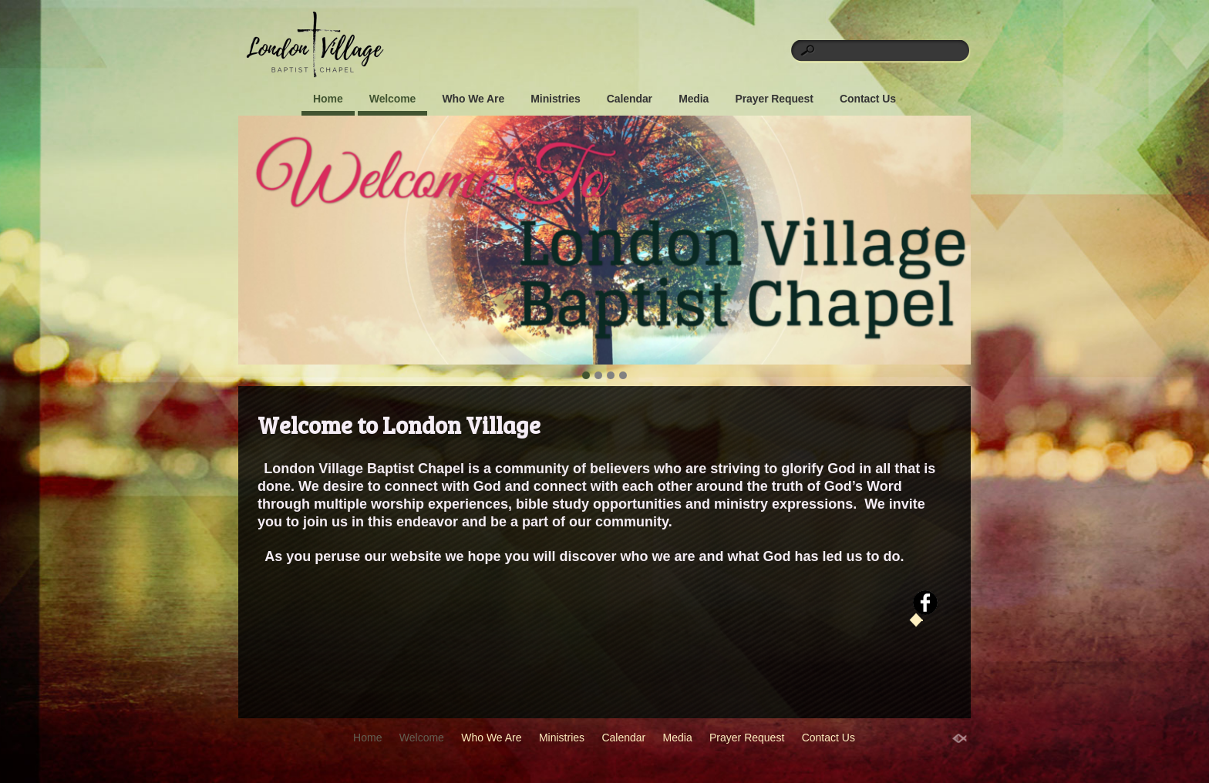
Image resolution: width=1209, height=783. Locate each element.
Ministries (555, 98)
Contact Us (868, 98)
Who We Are (473, 98)
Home (328, 98)
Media (694, 98)
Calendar (629, 98)
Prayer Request (774, 98)
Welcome (392, 98)
